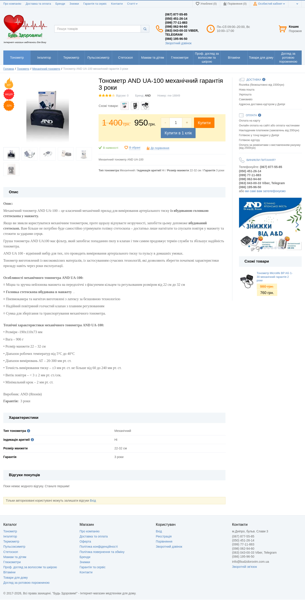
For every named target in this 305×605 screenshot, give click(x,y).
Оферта (85, 541)
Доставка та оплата (38, 3)
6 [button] (279, 248)
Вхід (93, 500)
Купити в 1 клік (178, 133)
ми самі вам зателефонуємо (265, 191)
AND (148, 95)
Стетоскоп (10, 552)
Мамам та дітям (14, 557)
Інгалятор (10, 536)
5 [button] (275, 248)
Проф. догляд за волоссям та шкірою (30, 567)
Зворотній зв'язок (244, 566)
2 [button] (265, 248)
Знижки (74, 3)
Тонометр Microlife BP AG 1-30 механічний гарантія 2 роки (275, 277)
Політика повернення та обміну (102, 552)
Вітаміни (9, 572)
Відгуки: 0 (122, 95)
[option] (270, 225)
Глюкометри (12, 562)
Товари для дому (15, 577)
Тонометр (10, 531)
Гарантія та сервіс (95, 3)
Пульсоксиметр (14, 546)
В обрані (134, 147)
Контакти (117, 3)
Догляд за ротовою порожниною (26, 582)
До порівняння (160, 148)
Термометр (11, 541)
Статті (132, 3)
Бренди (60, 3)
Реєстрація (164, 536)
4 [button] (272, 248)
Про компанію (12, 3)
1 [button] (261, 248)
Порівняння (164, 541)
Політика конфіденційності (99, 546)
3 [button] (268, 248)
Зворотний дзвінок (178, 43)
